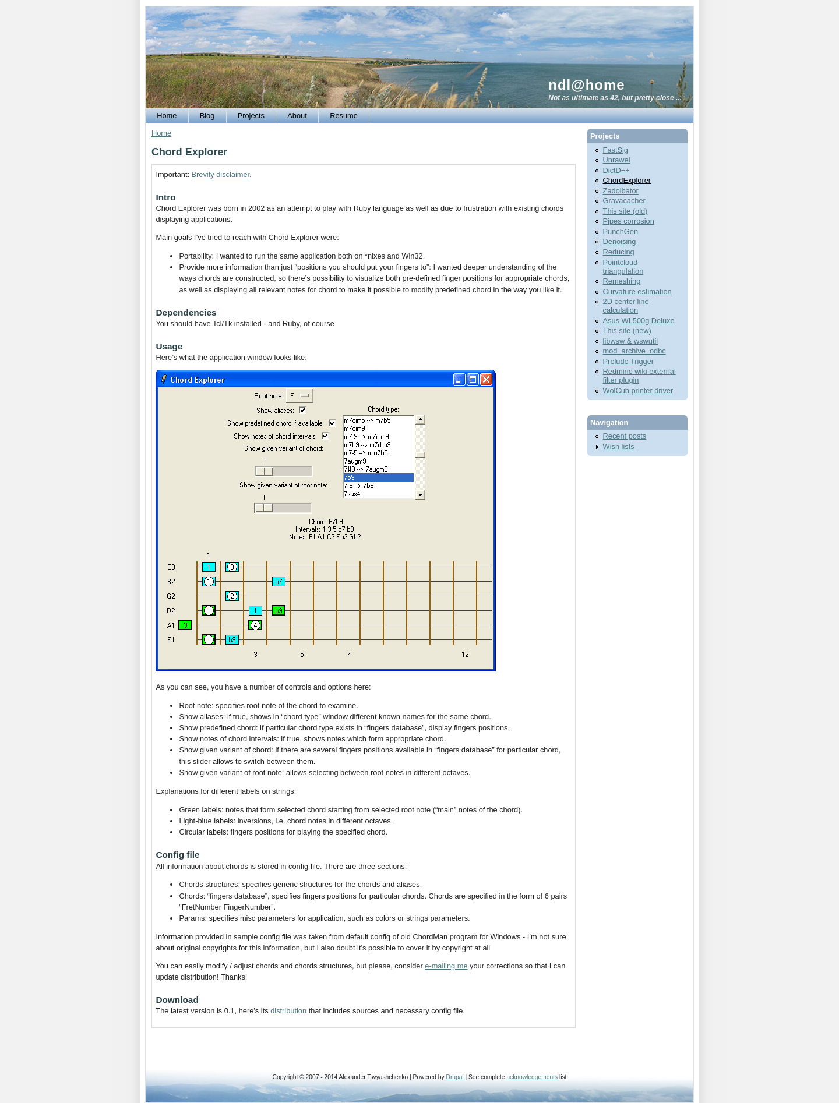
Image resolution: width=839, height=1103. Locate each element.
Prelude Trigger (628, 361)
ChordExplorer (627, 180)
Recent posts (625, 436)
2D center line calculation (626, 305)
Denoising (619, 241)
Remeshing (622, 281)
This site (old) (625, 211)
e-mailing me (446, 965)
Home (161, 133)
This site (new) (627, 330)
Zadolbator (621, 190)
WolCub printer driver (638, 390)
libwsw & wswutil (630, 341)
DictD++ (616, 170)
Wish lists (618, 446)
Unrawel (616, 159)
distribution (288, 1010)
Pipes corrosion (628, 221)
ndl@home (586, 85)
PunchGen (620, 231)
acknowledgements (532, 1077)
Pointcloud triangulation (623, 266)
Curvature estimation (637, 291)
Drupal (454, 1077)
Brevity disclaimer (221, 174)
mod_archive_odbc (634, 351)
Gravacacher (624, 200)
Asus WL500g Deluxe (639, 320)
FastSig (615, 150)
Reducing (618, 252)
